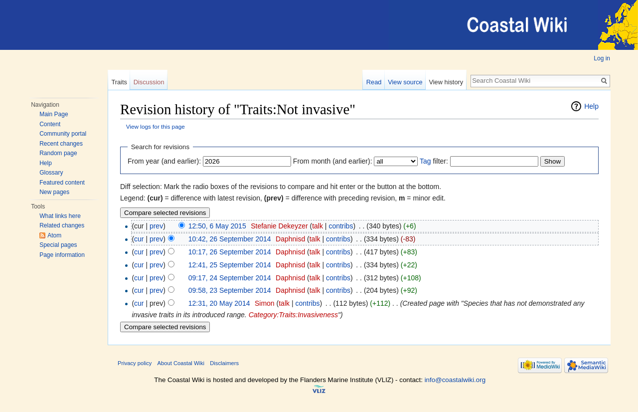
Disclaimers (224, 363)
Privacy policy (135, 363)
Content (49, 124)
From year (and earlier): (164, 161)
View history (446, 82)
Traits (119, 82)
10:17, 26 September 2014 (229, 252)
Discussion (149, 82)
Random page (58, 153)
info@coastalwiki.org (455, 380)
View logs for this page (155, 126)
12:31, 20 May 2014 (219, 303)
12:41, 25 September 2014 (229, 265)
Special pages (58, 244)
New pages (54, 192)
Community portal (62, 133)
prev (156, 226)
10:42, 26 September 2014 (229, 239)
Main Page (53, 114)
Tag (425, 161)
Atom (54, 235)
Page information (62, 254)
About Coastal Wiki (181, 363)
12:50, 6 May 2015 (217, 226)
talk (317, 226)
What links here (60, 215)
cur (139, 239)
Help (45, 163)
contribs (340, 226)
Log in (602, 58)
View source (405, 82)
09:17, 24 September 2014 (229, 278)
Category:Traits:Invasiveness (293, 315)
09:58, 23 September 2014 (229, 290)
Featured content (62, 182)
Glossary (51, 172)
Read (374, 82)
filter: (434, 161)
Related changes (61, 225)
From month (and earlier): (332, 161)
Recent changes (61, 143)
